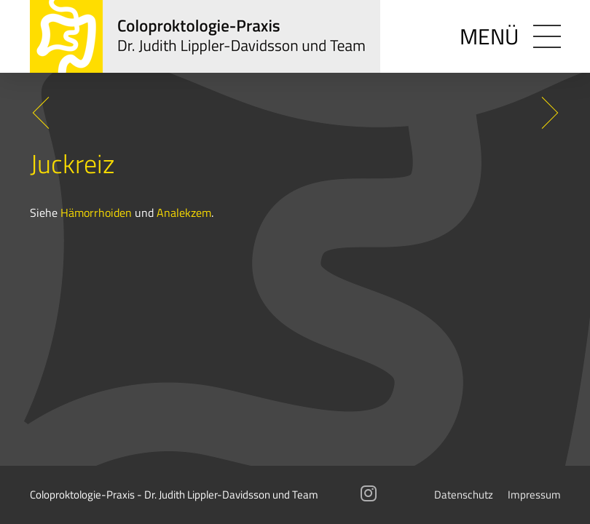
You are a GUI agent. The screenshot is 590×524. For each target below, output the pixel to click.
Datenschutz (463, 494)
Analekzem (184, 212)
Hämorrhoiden (96, 212)
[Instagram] (369, 496)
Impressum (534, 494)
